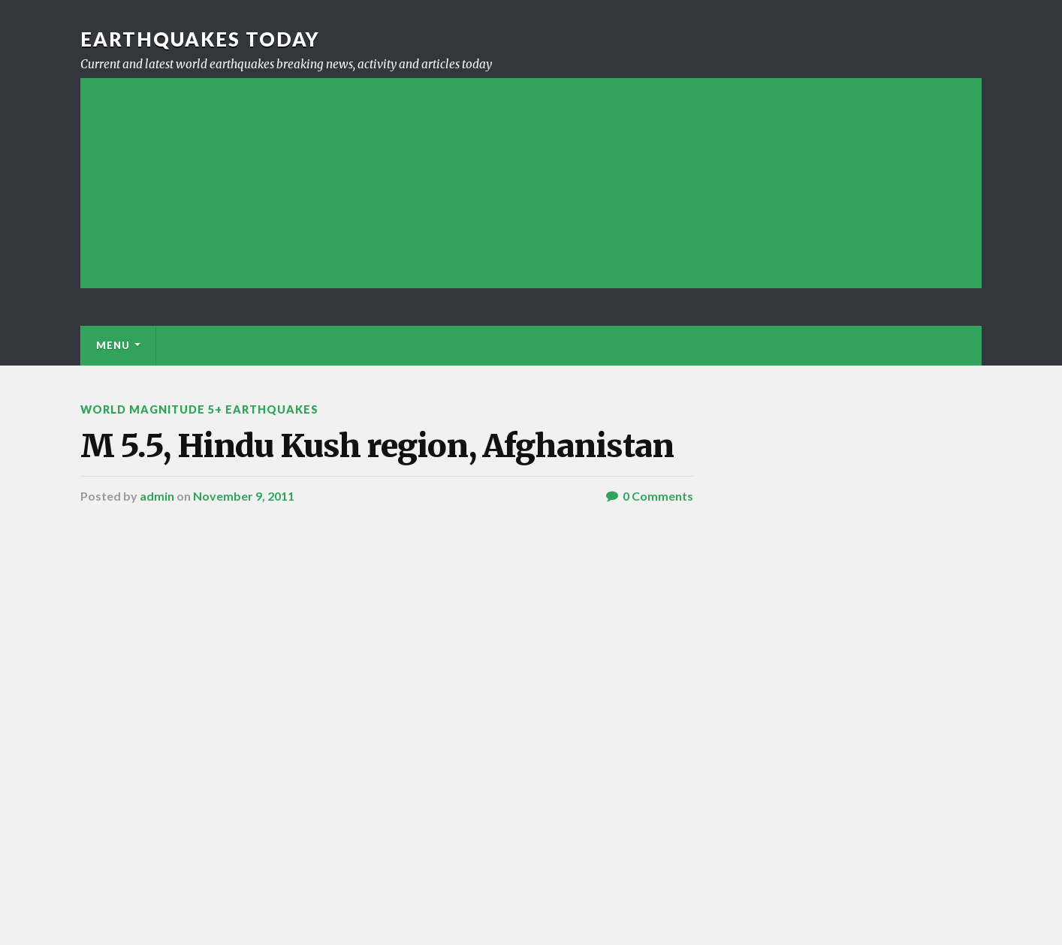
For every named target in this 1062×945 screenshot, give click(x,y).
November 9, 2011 (243, 496)
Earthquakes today (200, 39)
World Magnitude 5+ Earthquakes (199, 409)
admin (157, 496)
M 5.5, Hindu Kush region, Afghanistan (377, 446)
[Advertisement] (531, 183)
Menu (113, 345)
